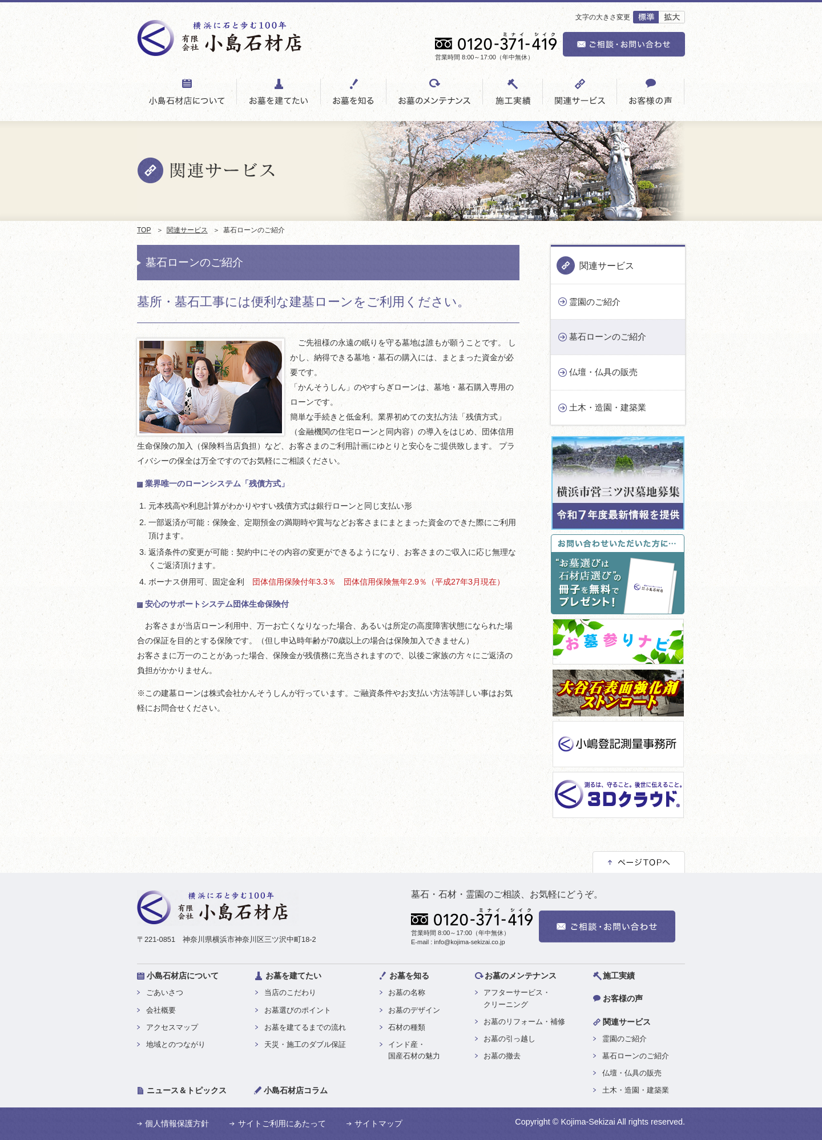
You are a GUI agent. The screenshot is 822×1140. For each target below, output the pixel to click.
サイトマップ (378, 1123)
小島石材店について (183, 975)
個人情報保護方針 (177, 1123)
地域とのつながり (176, 1044)
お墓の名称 (406, 992)
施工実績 (619, 975)
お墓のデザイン (414, 1010)
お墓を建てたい (293, 975)
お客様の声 (623, 998)
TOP (144, 230)
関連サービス (187, 230)
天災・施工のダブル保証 (305, 1044)
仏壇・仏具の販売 (603, 372)
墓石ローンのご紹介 (607, 336)
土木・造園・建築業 (607, 407)
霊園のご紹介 (594, 302)
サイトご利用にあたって (282, 1123)
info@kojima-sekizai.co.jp (469, 941)
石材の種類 (406, 1027)
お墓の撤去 (502, 1056)
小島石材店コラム (296, 1090)
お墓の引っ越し (509, 1038)
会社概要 (161, 1010)
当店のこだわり (290, 992)
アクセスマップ (172, 1027)
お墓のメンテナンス (521, 975)
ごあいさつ (164, 992)
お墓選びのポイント (297, 1010)
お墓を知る (409, 975)
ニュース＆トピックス (187, 1090)
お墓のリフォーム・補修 (524, 1021)
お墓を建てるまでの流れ (305, 1027)
